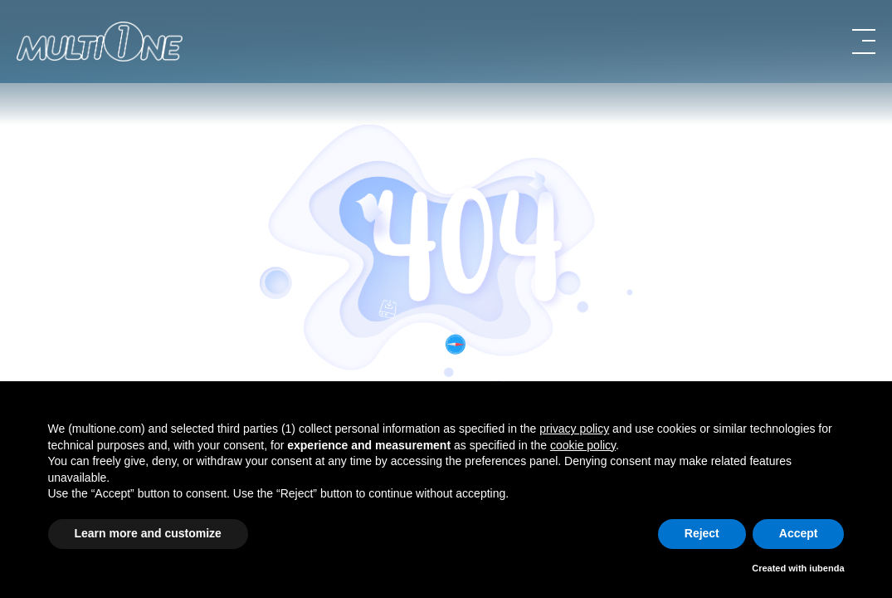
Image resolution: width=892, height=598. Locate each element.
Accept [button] (798, 533)
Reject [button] (702, 533)
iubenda (826, 568)
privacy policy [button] (574, 428)
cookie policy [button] (583, 445)
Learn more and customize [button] (148, 533)
